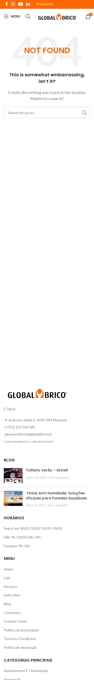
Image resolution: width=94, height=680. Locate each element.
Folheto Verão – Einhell (47, 470)
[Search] (28, 16)
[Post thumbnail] (13, 475)
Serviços (10, 586)
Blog (7, 604)
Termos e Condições (20, 638)
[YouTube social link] (21, 4)
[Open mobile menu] (12, 16)
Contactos (12, 612)
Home (8, 569)
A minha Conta (15, 621)
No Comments (59, 478)
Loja (7, 577)
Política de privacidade (21, 630)
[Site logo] (58, 16)
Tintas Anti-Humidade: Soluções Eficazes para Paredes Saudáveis (56, 496)
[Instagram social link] (13, 4)
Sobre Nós (12, 595)
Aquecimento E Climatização (26, 670)
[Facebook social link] (7, 4)
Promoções (45, 4)
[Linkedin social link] (28, 4)
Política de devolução (20, 647)
